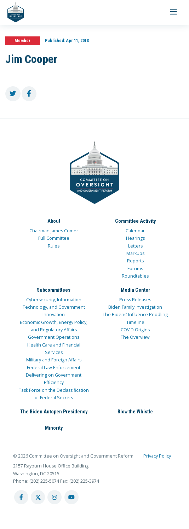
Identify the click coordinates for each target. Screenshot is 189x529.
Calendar (135, 231)
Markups (135, 253)
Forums (135, 269)
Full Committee (53, 238)
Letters (135, 246)
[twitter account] (38, 497)
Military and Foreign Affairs (53, 360)
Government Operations (53, 337)
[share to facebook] (29, 93)
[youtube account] (71, 497)
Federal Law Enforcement (53, 368)
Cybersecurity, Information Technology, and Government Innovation (54, 307)
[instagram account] (54, 497)
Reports (135, 261)
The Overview (135, 337)
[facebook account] (21, 497)
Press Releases (135, 300)
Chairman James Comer (53, 231)
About (53, 221)
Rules (53, 246)
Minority (54, 428)
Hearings (135, 238)
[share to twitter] (13, 93)
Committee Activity (135, 221)
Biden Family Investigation (135, 307)
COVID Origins (135, 330)
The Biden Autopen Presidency (53, 411)
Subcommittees (53, 290)
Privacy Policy (157, 456)
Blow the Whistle (135, 411)
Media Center (135, 290)
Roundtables (135, 276)
